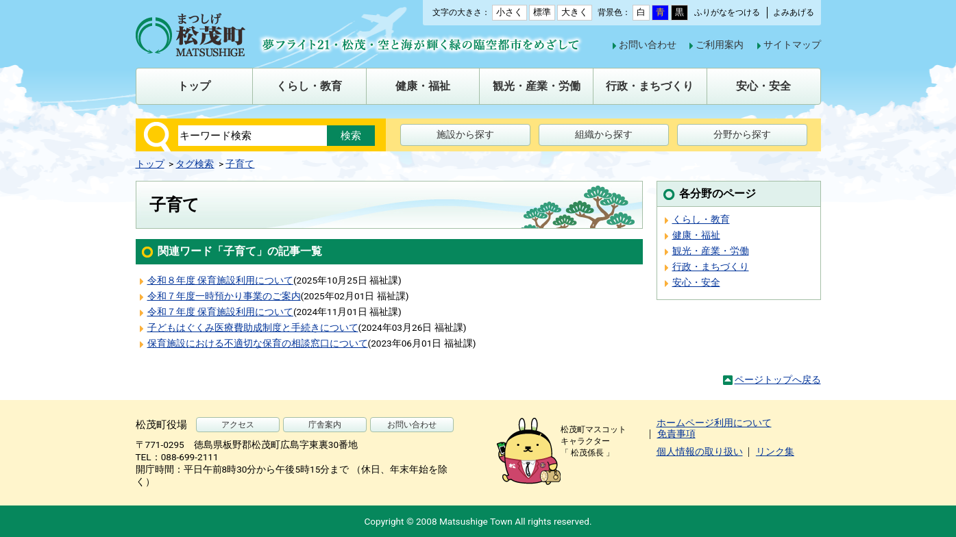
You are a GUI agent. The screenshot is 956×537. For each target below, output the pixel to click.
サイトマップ (792, 44)
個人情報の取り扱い (700, 451)
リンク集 (775, 451)
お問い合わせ (647, 44)
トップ (150, 163)
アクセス (237, 424)
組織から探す (604, 134)
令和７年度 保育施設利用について (220, 311)
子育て (239, 163)
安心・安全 (696, 282)
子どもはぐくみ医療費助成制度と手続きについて (252, 327)
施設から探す (465, 134)
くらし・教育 (701, 219)
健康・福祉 (696, 234)
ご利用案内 (720, 44)
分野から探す (742, 134)
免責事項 (676, 433)
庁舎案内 (324, 424)
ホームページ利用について (714, 422)
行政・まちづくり (710, 266)
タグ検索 (194, 163)
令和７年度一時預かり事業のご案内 (224, 295)
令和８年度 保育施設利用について (220, 280)
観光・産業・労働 (710, 250)
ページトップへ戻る (778, 379)
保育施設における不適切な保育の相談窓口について (257, 343)
